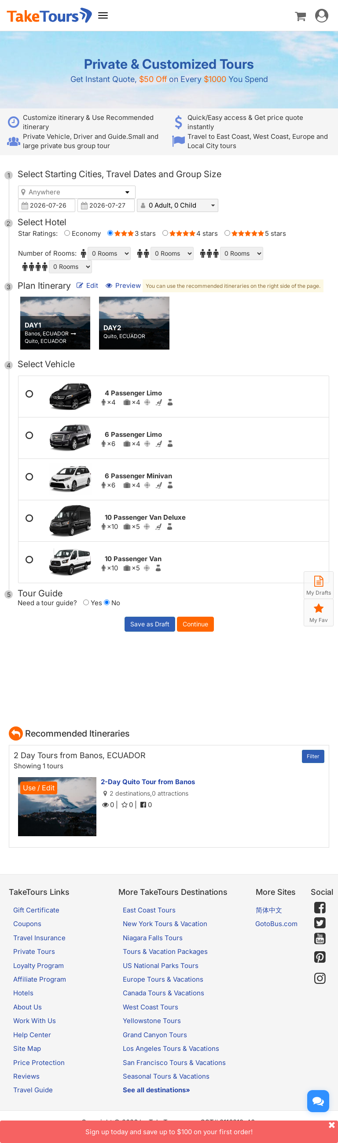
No (112, 603)
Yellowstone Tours (152, 1020)
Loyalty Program (38, 965)
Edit (87, 285)
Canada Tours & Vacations (163, 993)
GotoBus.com (276, 924)
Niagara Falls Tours (153, 938)
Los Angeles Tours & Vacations (171, 1048)
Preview (123, 285)
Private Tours (34, 951)
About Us (27, 1007)
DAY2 (112, 328)
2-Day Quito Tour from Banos (148, 782)
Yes (92, 603)
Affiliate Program (39, 979)
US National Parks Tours (160, 965)
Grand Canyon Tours (155, 1035)
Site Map (27, 1048)
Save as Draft (149, 624)
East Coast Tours (149, 910)
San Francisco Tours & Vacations (174, 1062)
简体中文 (269, 910)
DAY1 (33, 325)
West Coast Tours (150, 1007)
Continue (195, 624)
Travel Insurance (39, 938)
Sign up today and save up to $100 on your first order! (211, 1128)
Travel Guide (33, 1090)
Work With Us (34, 1020)
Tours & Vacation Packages (165, 951)
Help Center (32, 1035)
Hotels (23, 993)
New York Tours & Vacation (165, 924)
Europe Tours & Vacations (163, 979)
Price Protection (39, 1062)
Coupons (27, 924)
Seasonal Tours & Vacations (166, 1076)
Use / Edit (39, 787)
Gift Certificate (36, 910)
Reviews (26, 1076)
